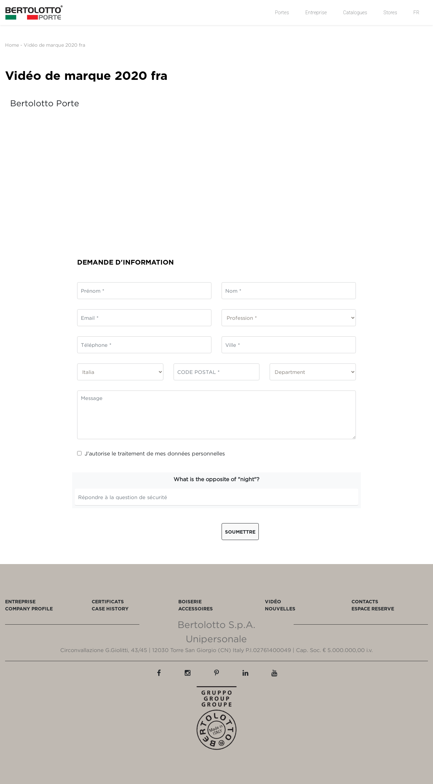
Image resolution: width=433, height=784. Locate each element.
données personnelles (196, 453)
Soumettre (240, 531)
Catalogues (355, 12)
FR (416, 12)
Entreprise (316, 12)
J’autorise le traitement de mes (151, 453)
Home (12, 44)
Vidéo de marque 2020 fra (54, 44)
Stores (390, 12)
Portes (282, 12)
